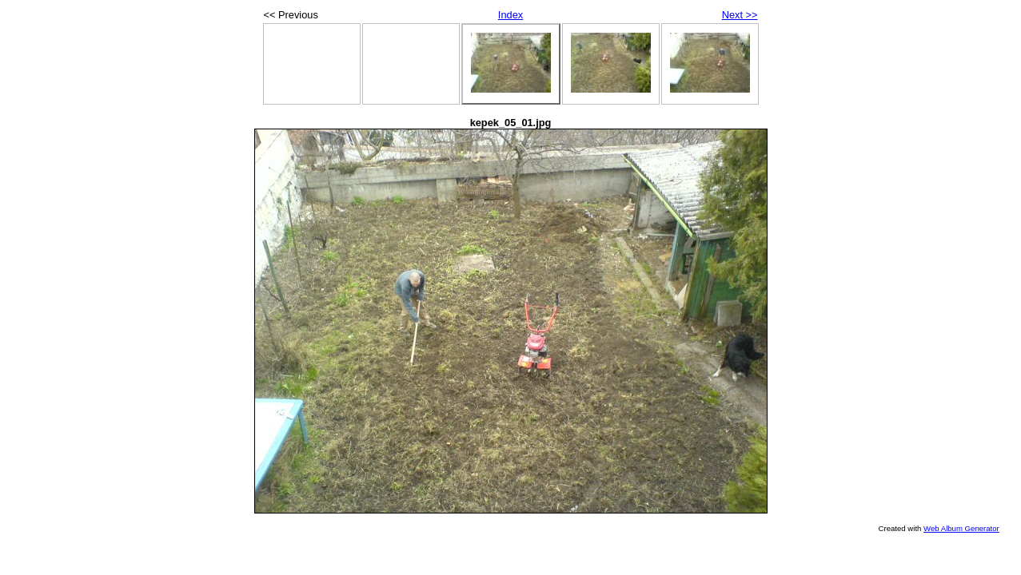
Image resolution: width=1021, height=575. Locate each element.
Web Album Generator (961, 528)
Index (510, 15)
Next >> (740, 15)
